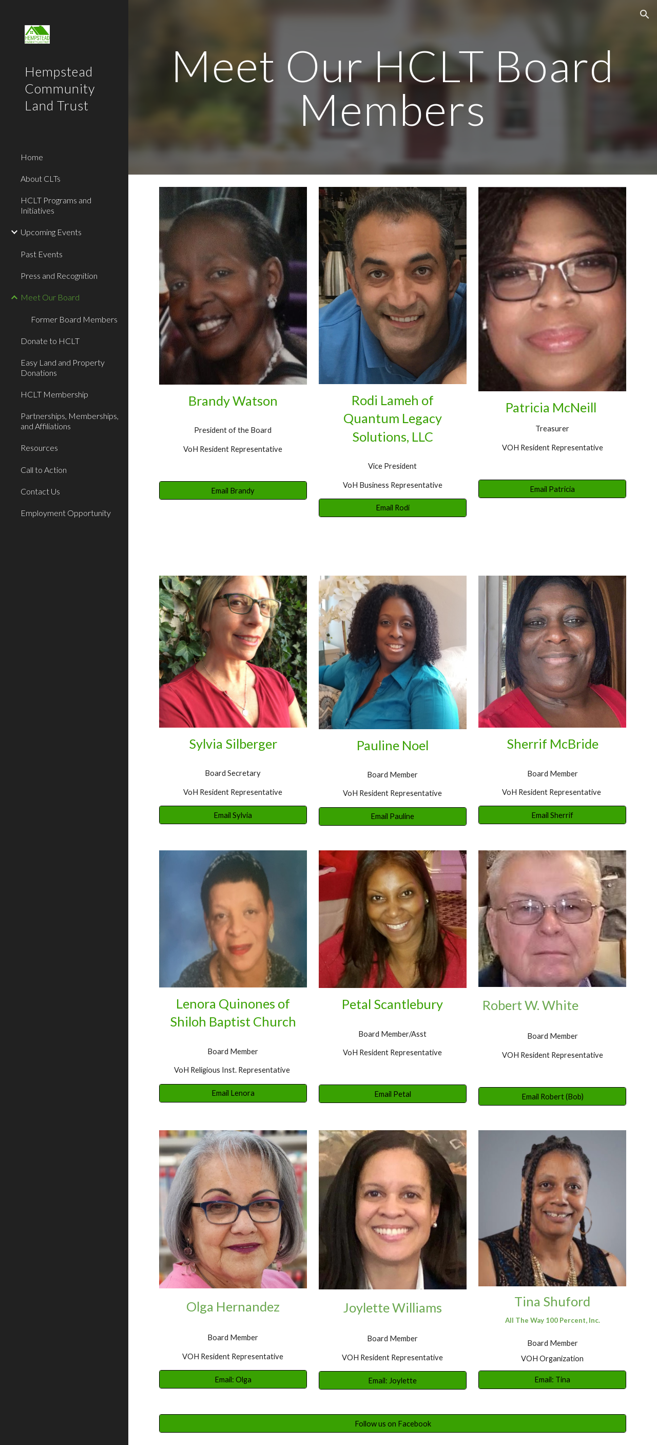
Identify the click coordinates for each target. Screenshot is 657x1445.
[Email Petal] (392, 1094)
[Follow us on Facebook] (393, 1423)
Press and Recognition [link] (59, 275)
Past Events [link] (42, 254)
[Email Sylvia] (233, 815)
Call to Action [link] (44, 469)
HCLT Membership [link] (54, 394)
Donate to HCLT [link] (50, 341)
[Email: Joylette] (392, 1380)
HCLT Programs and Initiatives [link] (56, 205)
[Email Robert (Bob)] (552, 1096)
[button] (644, 14)
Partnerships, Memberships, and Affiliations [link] (70, 420)
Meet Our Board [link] (50, 297)
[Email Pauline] (392, 816)
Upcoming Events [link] (51, 232)
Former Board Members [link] (74, 319)
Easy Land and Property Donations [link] (63, 367)
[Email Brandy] (233, 490)
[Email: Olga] (233, 1379)
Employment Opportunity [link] (66, 513)
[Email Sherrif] (552, 815)
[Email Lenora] (233, 1093)
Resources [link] (39, 447)
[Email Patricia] (552, 489)
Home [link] (32, 157)
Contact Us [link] (40, 491)
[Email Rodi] (392, 508)
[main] (393, 88)
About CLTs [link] (41, 178)
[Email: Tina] (552, 1379)
